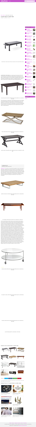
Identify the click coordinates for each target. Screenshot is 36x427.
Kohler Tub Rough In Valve (16, 404)
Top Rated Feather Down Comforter (6, 415)
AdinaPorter (4, 1)
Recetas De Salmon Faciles (16, 393)
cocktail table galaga (4, 380)
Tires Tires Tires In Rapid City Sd (5, 393)
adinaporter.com (3, 168)
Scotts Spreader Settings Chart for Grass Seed (29, 46)
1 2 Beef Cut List (29, 89)
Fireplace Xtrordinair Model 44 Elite (29, 66)
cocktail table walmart (7, 381)
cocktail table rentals (17, 380)
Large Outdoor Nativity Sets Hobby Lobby (29, 73)
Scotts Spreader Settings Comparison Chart (30, 53)
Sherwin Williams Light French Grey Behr (29, 70)
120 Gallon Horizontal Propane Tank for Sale (29, 30)
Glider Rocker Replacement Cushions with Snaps (29, 49)
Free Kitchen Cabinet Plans (4, 404)
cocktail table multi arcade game (11, 380)
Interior (2, 394)
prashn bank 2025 (25, 425)
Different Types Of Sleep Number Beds (18, 415)
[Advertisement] (18, 9)
